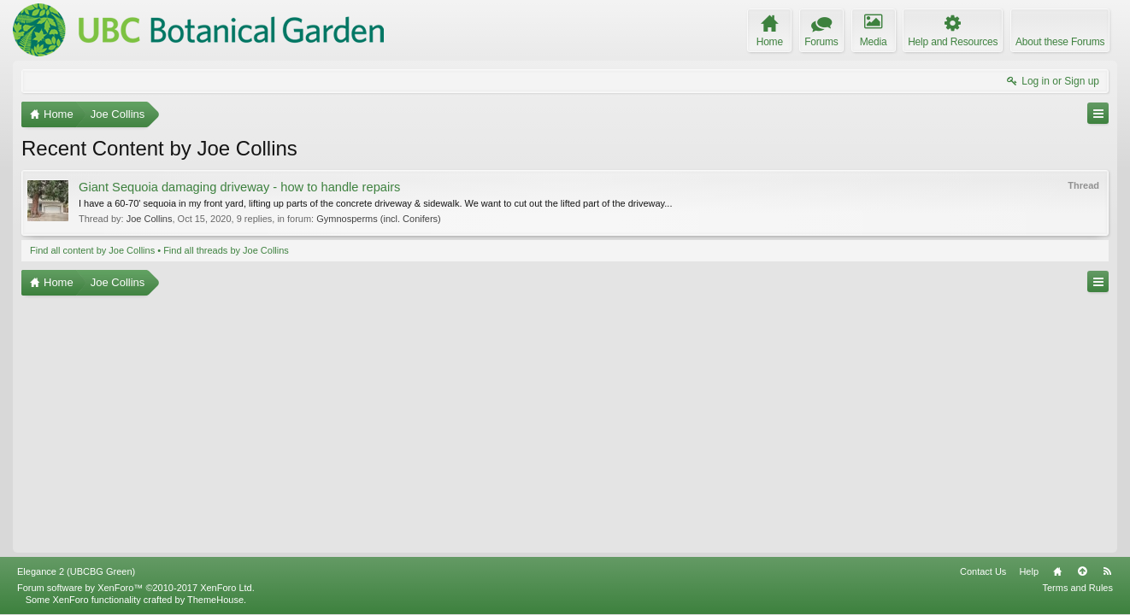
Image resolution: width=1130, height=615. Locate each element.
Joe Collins (150, 219)
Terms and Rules (1077, 588)
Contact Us (983, 571)
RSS (1107, 571)
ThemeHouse (215, 599)
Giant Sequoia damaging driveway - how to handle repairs (239, 187)
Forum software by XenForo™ (136, 588)
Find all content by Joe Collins (92, 250)
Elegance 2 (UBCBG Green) (76, 571)
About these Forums (1059, 42)
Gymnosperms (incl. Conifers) (378, 219)
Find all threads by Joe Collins (226, 250)
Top (1082, 571)
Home (1057, 571)
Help (1029, 571)
